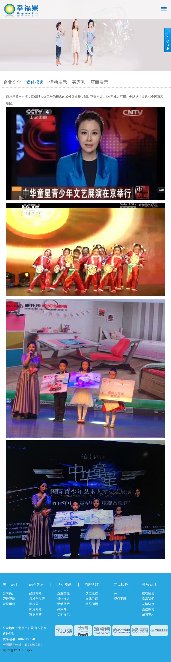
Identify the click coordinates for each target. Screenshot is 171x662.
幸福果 (34, 604)
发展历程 (9, 604)
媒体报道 (35, 82)
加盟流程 (92, 593)
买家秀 (78, 82)
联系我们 (148, 598)
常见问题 (92, 604)
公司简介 (9, 593)
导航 (164, 9)
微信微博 (148, 609)
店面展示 (99, 82)
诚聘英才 (148, 614)
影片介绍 (35, 609)
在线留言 (148, 593)
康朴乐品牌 (37, 598)
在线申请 (92, 598)
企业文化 (12, 82)
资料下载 (120, 598)
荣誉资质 (9, 598)
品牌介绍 (35, 593)
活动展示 (58, 82)
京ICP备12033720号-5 (17, 650)
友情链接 (148, 604)
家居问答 (35, 614)
